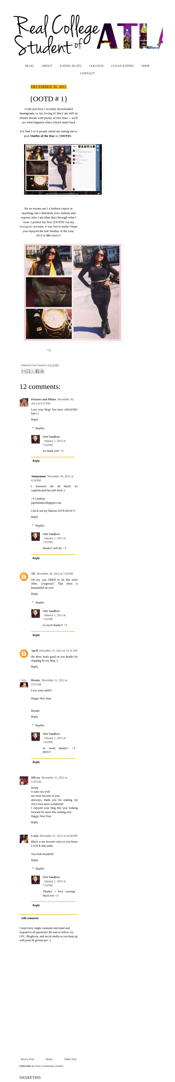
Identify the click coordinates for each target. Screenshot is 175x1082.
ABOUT (46, 65)
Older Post (70, 1059)
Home (49, 1059)
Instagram (27, 113)
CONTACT (87, 73)
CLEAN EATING (122, 65)
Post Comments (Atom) (49, 1066)
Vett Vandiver (39, 365)
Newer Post (27, 1059)
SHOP (145, 65)
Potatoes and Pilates (43, 399)
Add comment (29, 918)
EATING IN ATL (71, 65)
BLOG (29, 65)
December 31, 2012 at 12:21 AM (58, 650)
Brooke (35, 680)
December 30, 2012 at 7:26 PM (55, 573)
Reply (34, 419)
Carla (34, 836)
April (34, 650)
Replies (39, 428)
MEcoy (35, 777)
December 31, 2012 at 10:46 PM (58, 836)
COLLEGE (96, 65)
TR (33, 573)
